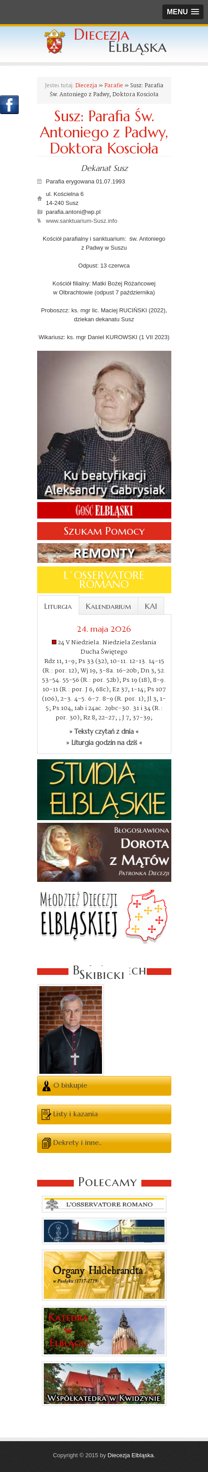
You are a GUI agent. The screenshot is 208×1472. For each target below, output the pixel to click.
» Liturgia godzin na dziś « (104, 743)
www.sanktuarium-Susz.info (82, 220)
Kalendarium (108, 606)
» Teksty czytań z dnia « (104, 731)
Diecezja (86, 85)
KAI (151, 606)
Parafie (113, 85)
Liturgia (58, 606)
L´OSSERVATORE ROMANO (104, 580)
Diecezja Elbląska (131, 1455)
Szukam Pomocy (104, 531)
